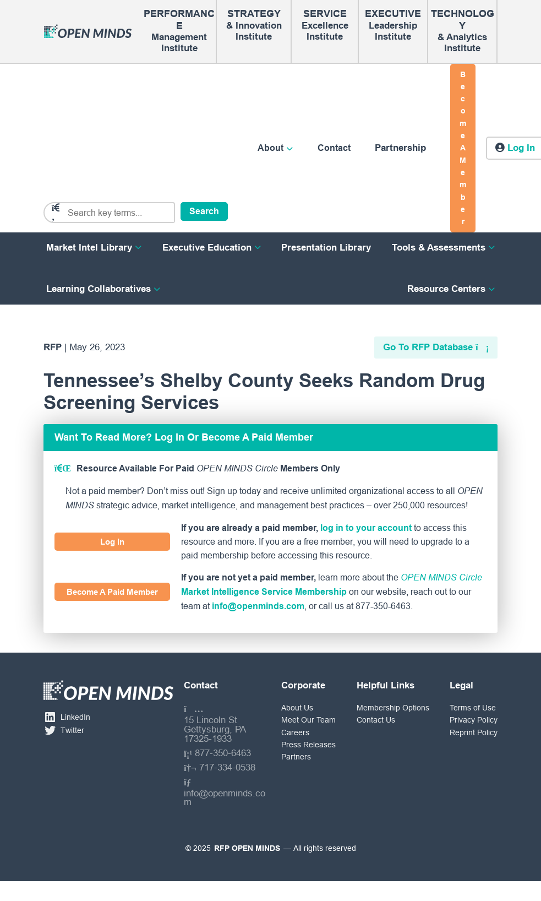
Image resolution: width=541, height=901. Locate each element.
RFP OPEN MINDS (247, 848)
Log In (112, 541)
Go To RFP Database (428, 347)
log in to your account (366, 528)
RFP (52, 347)
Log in (521, 148)
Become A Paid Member (112, 591)
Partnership (400, 148)
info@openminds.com (258, 606)
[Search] (116, 213)
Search (204, 211)
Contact (334, 148)
